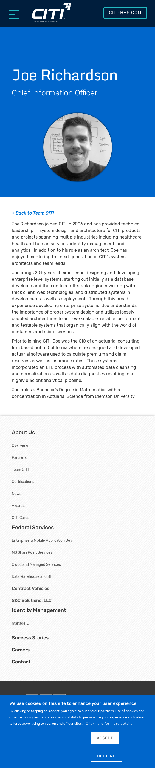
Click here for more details (109, 724)
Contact (21, 662)
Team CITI (20, 469)
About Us (23, 432)
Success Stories (30, 638)
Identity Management (39, 610)
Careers (21, 650)
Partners (19, 457)
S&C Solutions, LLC (32, 600)
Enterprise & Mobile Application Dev (42, 540)
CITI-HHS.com (125, 12)
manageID (20, 623)
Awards (18, 505)
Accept (105, 738)
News (16, 493)
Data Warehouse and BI (31, 576)
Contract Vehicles (30, 588)
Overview (20, 445)
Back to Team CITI (33, 213)
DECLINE (106, 756)
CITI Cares (20, 517)
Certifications (23, 481)
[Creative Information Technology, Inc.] (51, 15)
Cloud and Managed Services (36, 564)
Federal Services (33, 527)
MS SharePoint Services (32, 552)
